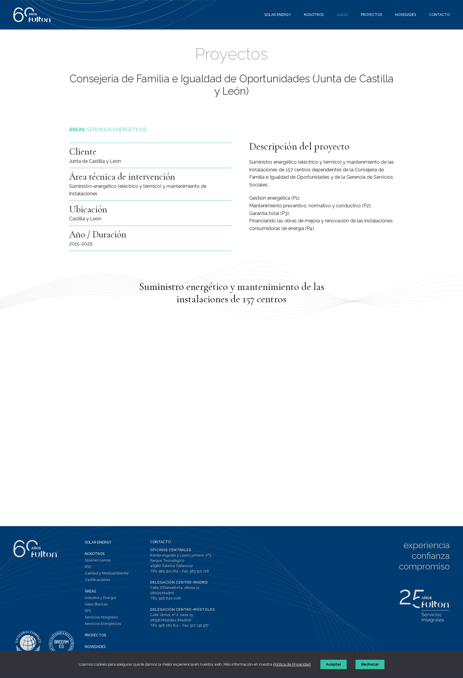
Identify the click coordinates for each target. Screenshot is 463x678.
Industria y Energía (100, 598)
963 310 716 (199, 571)
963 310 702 (168, 571)
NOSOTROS (95, 554)
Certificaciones (97, 580)
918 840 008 (170, 598)
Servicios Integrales (101, 617)
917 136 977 (199, 625)
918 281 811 (169, 625)
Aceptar (333, 664)
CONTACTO (160, 542)
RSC (88, 567)
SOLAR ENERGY (98, 542)
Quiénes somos (98, 560)
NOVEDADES (95, 647)
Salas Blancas (96, 604)
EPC (88, 611)
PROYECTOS (95, 635)
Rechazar (370, 664)
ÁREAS (90, 591)
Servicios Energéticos (103, 624)
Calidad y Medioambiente (107, 573)
